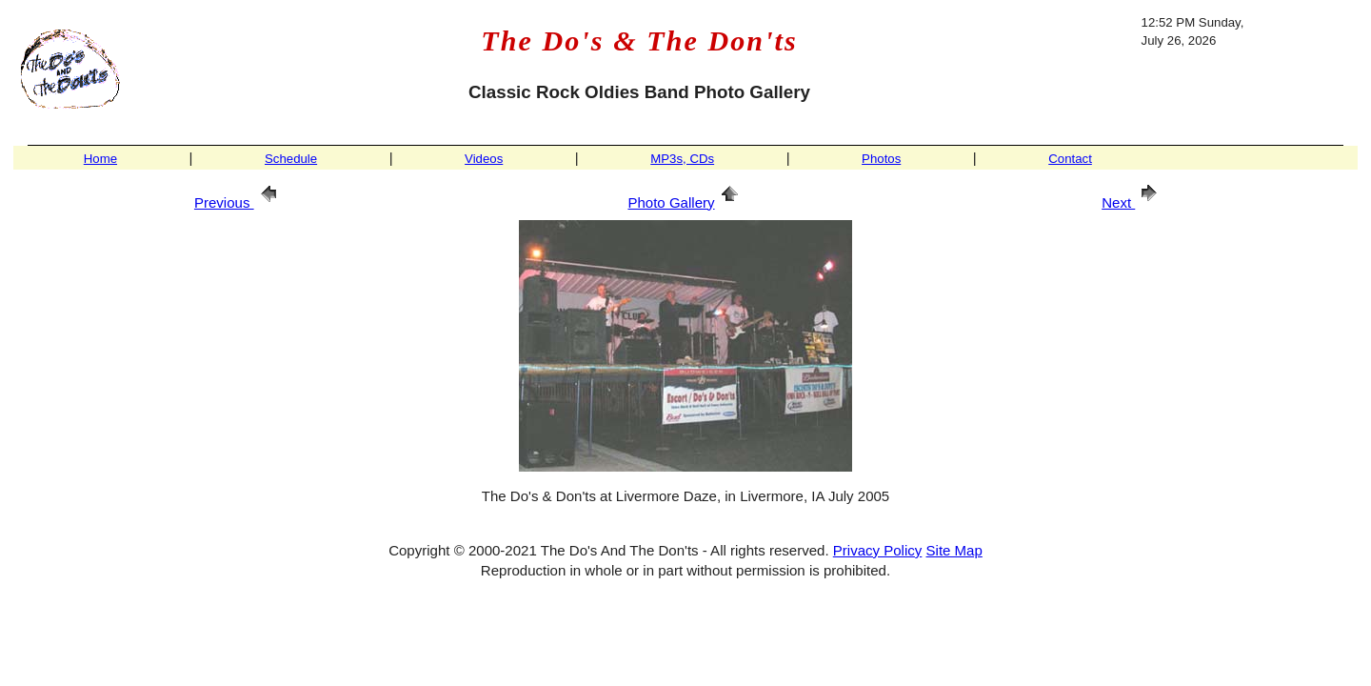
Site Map (954, 550)
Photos (881, 158)
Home (100, 158)
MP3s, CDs (682, 158)
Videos (484, 158)
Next (1132, 202)
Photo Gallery (685, 202)
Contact (1070, 158)
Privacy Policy (878, 550)
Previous (238, 202)
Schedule (291, 158)
